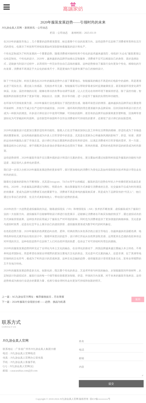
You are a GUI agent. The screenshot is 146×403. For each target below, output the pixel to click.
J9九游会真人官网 (12, 27)
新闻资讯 (30, 27)
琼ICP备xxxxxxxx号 (100, 399)
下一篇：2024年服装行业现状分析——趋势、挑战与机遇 (34, 302)
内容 (81, 367)
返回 (137, 299)
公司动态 (43, 27)
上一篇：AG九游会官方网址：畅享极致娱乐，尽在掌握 (33, 296)
